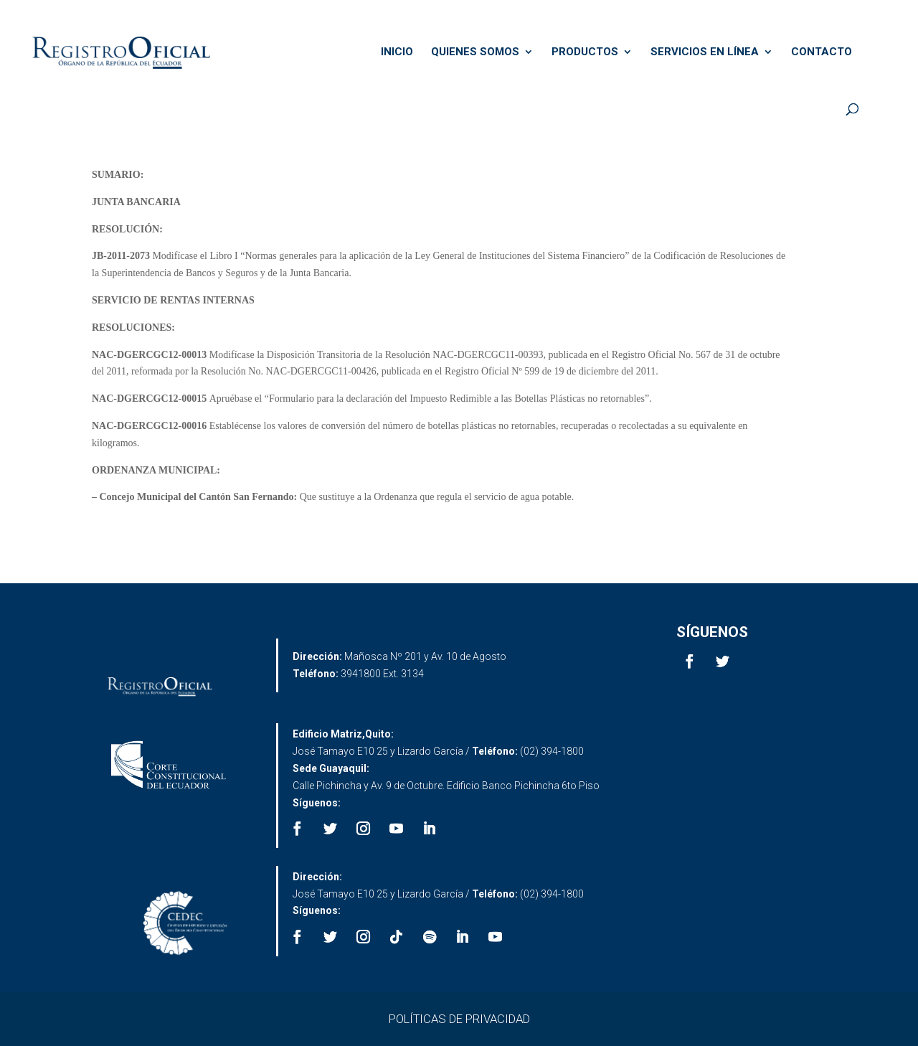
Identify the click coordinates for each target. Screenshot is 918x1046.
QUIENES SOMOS (475, 52)
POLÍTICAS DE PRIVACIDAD (459, 1019)
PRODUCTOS (585, 52)
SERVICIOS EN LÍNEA (704, 52)
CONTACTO (821, 52)
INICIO (397, 52)
